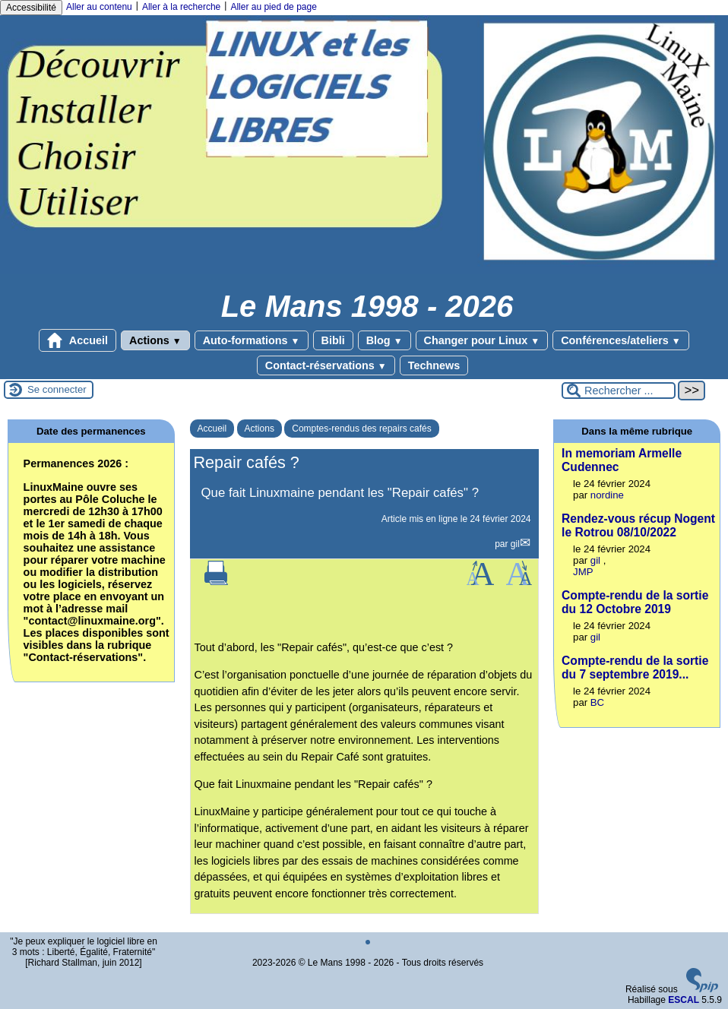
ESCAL (683, 1000)
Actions (155, 340)
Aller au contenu (99, 7)
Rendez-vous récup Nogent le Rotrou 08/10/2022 (638, 525)
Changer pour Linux (482, 340)
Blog (384, 340)
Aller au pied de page (273, 7)
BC (597, 702)
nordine (607, 495)
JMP (583, 571)
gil (515, 544)
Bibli (333, 340)
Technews (434, 365)
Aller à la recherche (181, 7)
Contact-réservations (326, 365)
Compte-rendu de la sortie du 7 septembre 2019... (635, 667)
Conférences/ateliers (620, 340)
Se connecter (57, 389)
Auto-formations (251, 340)
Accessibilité (31, 7)
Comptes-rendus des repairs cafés (361, 428)
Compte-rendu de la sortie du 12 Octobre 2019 (635, 602)
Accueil (77, 340)
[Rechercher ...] (619, 390)
